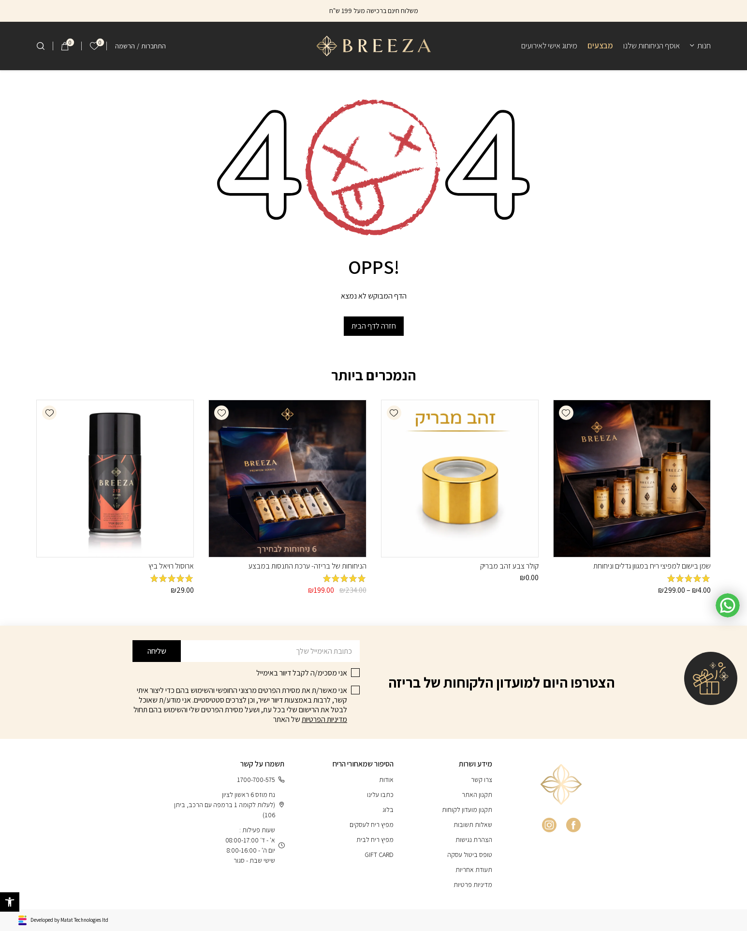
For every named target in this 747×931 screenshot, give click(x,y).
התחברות (153, 46)
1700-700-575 (260, 780)
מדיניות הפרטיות (324, 719)
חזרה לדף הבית (374, 326)
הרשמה (125, 46)
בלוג (388, 809)
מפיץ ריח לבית (375, 839)
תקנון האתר (477, 794)
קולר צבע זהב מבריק (509, 566)
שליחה (156, 651)
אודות (386, 779)
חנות (704, 45)
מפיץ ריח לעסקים (372, 824)
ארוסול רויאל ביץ (171, 566)
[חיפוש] (40, 46)
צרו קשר (481, 779)
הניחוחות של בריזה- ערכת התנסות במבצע (307, 566)
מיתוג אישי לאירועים (549, 45)
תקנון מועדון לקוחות (467, 809)
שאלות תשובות (473, 824)
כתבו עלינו (380, 794)
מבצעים (600, 45)
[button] (566, 412)
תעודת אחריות (473, 869)
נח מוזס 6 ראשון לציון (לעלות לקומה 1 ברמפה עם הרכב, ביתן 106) (229, 804)
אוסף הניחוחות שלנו (651, 45)
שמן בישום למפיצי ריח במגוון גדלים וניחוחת (652, 566)
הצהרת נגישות (473, 839)
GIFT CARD (379, 854)
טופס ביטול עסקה (469, 854)
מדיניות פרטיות (473, 884)
